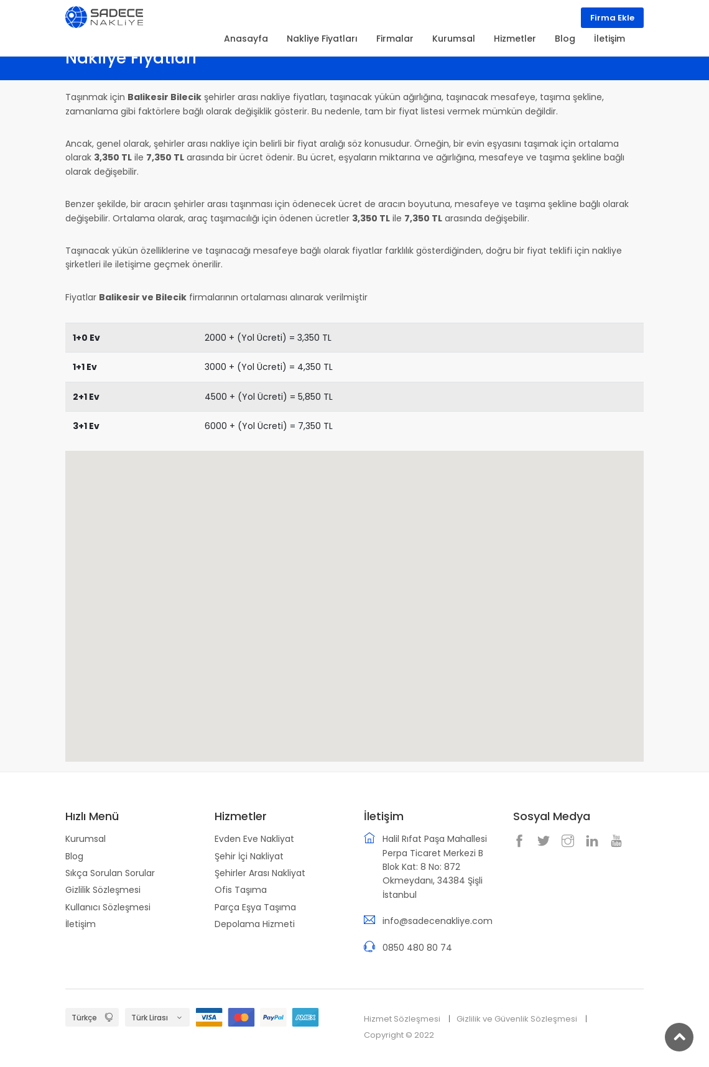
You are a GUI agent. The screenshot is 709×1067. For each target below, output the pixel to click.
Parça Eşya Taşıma (255, 907)
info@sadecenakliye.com (437, 921)
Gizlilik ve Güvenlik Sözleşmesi (516, 1019)
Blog (74, 856)
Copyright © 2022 (399, 1035)
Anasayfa (246, 38)
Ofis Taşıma (241, 890)
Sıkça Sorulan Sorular (110, 873)
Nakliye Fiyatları (322, 38)
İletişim (80, 924)
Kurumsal (85, 839)
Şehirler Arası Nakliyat (260, 873)
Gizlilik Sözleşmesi (103, 890)
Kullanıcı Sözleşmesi (108, 907)
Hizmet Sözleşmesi (402, 1019)
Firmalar (395, 38)
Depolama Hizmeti (255, 924)
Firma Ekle (612, 18)
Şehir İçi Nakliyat (249, 856)
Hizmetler (515, 38)
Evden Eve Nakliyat (254, 839)
